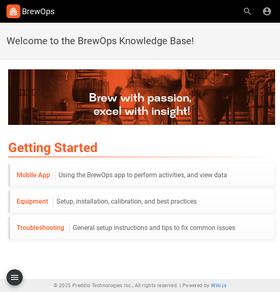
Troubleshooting (126, 228)
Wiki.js (218, 285)
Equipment (107, 201)
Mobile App (122, 175)
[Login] (267, 11)
